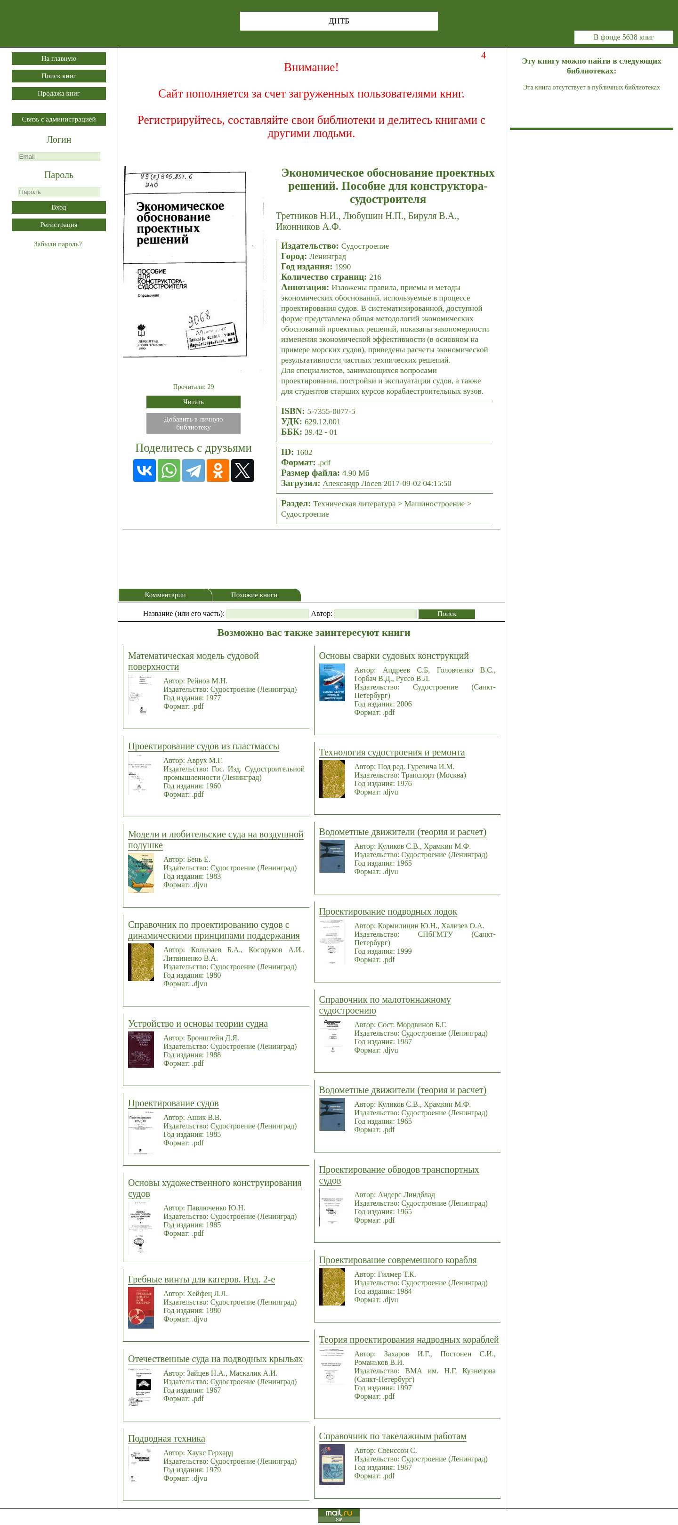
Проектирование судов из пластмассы (203, 746)
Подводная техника (166, 1438)
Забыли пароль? (58, 244)
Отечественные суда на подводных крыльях (215, 1359)
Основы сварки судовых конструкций (394, 655)
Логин (59, 139)
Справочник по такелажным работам (393, 1436)
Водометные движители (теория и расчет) (403, 832)
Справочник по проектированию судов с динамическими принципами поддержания (214, 930)
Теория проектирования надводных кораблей (409, 1339)
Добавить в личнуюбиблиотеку (193, 423)
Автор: (321, 613)
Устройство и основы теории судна (198, 1023)
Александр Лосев (352, 483)
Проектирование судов (173, 1103)
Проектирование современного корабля (398, 1260)
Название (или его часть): (184, 613)
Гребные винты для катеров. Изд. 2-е (201, 1279)
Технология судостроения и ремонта (392, 752)
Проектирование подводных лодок (388, 911)
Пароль (58, 175)
